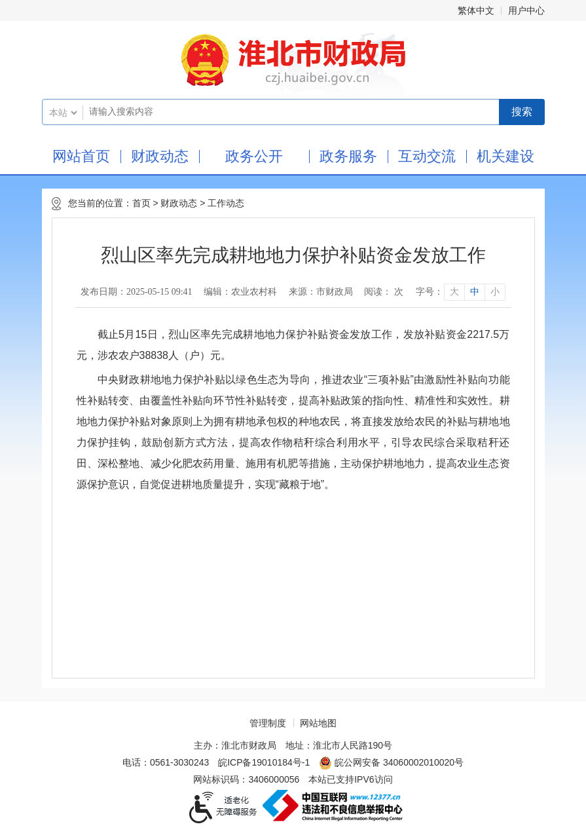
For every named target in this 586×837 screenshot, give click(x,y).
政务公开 (254, 156)
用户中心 (526, 10)
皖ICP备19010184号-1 (264, 762)
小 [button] (495, 292)
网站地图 (318, 723)
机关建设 (505, 156)
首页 (141, 203)
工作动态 (226, 203)
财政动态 (160, 156)
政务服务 (348, 156)
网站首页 (81, 156)
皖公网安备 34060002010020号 (391, 763)
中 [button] (474, 292)
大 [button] (454, 292)
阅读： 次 (383, 292)
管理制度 (267, 723)
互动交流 (427, 156)
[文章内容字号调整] (460, 292)
